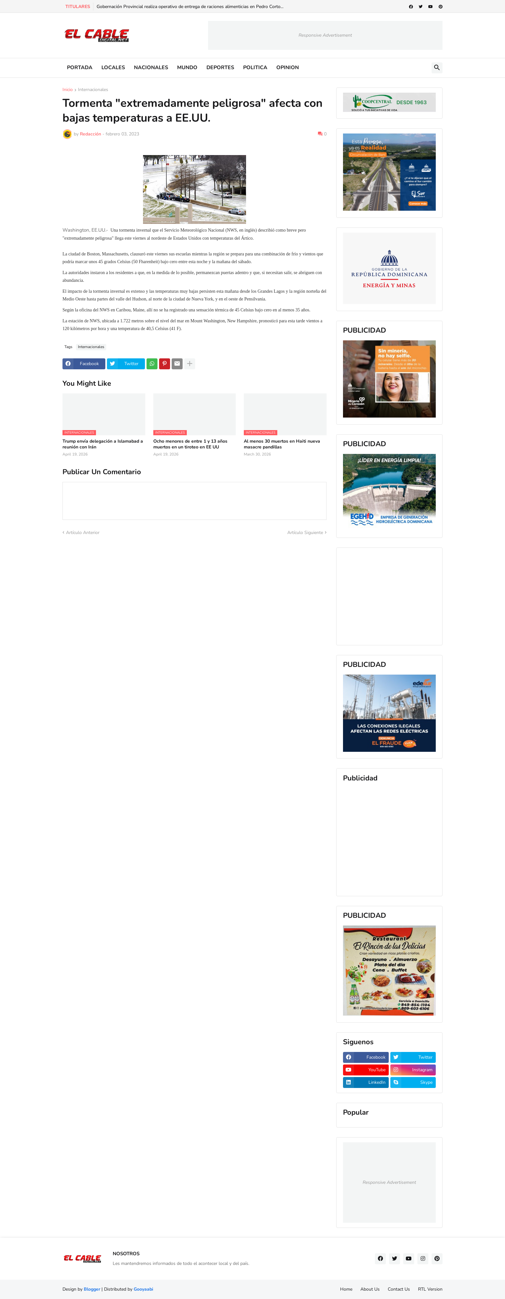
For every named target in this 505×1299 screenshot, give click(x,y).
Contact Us (399, 1289)
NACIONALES (151, 67)
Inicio (67, 90)
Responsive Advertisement (325, 35)
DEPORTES (220, 67)
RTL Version (430, 1289)
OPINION (287, 67)
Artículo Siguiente (305, 533)
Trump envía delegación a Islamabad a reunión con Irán (102, 444)
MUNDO (187, 67)
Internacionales (93, 90)
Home (346, 1289)
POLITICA (255, 67)
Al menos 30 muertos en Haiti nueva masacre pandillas (282, 444)
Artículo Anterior (83, 533)
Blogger (92, 1289)
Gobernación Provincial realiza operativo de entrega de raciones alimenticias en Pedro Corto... (190, 7)
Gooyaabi (143, 1289)
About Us (370, 1289)
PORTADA (79, 67)
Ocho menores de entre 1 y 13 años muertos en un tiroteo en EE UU (190, 444)
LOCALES (113, 67)
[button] (437, 67)
